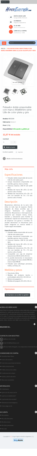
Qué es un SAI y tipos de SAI (9, 392)
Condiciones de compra (8, 373)
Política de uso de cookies (9, 370)
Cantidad (6, 139)
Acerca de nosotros (7, 359)
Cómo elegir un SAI (7, 406)
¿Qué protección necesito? (9, 399)
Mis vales (4, 429)
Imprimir (20, 152)
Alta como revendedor (8, 380)
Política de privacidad (8, 366)
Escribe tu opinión (8, 152)
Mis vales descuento (7, 418)
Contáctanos (5, 389)
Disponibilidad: (8, 129)
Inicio (3, 48)
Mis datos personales (7, 425)
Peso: (4, 125)
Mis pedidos (5, 415)
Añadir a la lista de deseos (14, 159)
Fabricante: (6, 122)
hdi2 (11, 436)
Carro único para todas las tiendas (11, 363)
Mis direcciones (6, 422)
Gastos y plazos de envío (9, 376)
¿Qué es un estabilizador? (9, 396)
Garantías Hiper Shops (8, 356)
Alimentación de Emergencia (9, 403)
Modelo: (5, 119)
